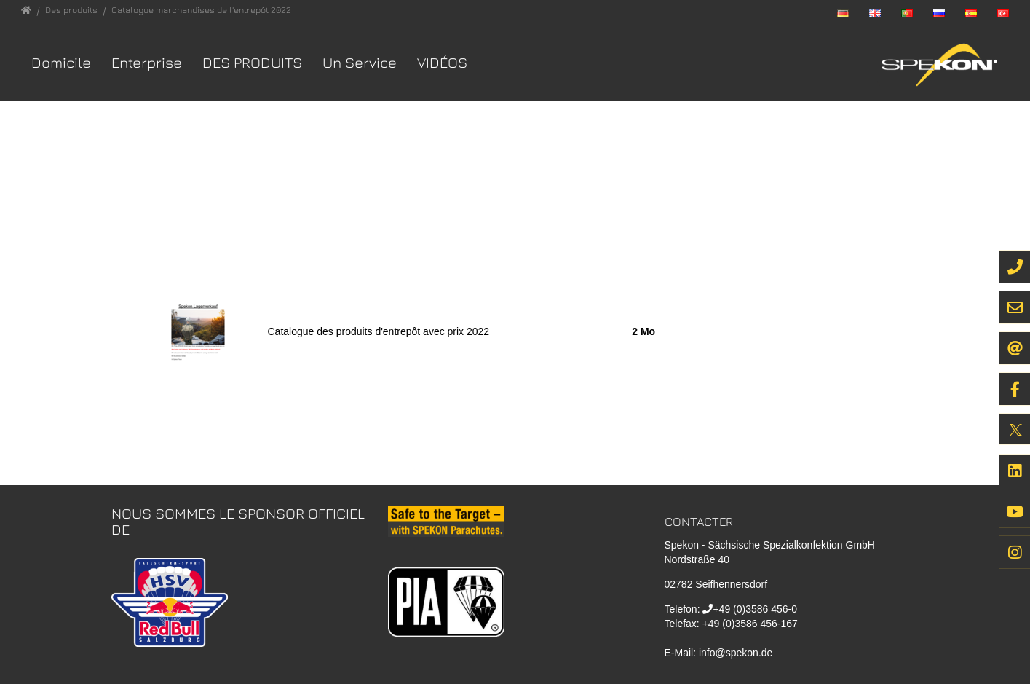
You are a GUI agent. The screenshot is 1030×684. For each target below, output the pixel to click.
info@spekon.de (735, 653)
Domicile (61, 62)
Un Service (359, 62)
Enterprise (146, 62)
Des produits (252, 62)
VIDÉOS (442, 62)
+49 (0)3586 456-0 (755, 609)
